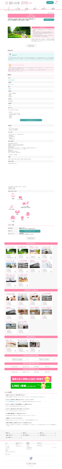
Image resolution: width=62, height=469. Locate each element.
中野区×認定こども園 (26, 366)
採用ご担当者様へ (8, 454)
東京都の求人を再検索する (17, 359)
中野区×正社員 (47, 366)
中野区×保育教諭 (36, 366)
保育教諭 (9, 88)
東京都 (17, 10)
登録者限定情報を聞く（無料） (29, 230)
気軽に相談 (50, 2)
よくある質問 (7, 447)
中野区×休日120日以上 (15, 366)
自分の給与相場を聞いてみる (31, 120)
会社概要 (28, 444)
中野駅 (20, 186)
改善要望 (6, 450)
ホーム (6, 444)
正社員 (9, 105)
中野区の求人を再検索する (44, 359)
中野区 (19, 10)
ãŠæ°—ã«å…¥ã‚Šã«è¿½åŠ (31, 46)
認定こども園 (10, 84)
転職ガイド (17, 444)
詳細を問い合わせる (48, 19)
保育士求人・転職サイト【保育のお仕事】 (10, 10)
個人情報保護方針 (29, 447)
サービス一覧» (54, 447)
